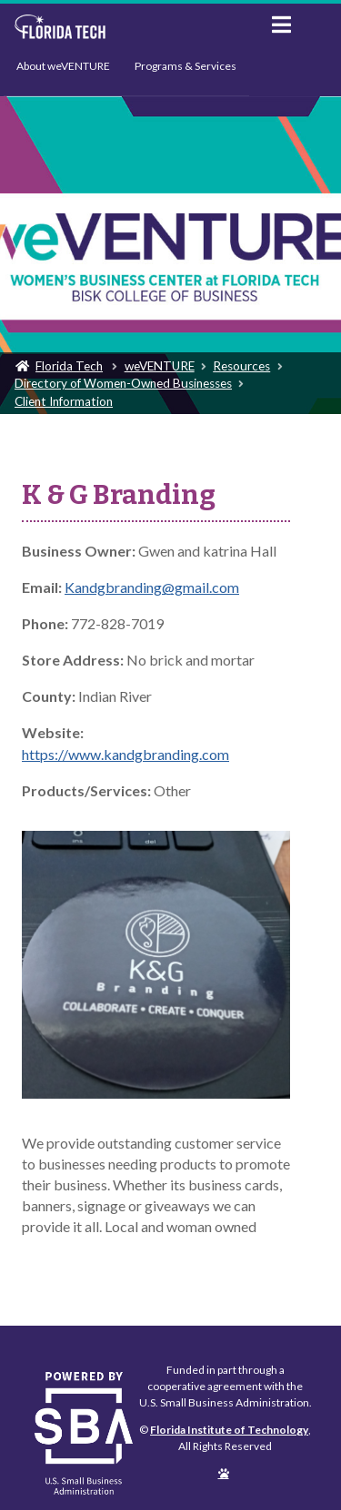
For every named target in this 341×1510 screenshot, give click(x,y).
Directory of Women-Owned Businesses (123, 383)
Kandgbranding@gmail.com (152, 587)
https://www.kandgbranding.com (125, 754)
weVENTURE (160, 366)
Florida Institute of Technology (129, 27)
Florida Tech (69, 366)
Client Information (64, 401)
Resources (241, 366)
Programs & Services (185, 66)
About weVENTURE (63, 66)
